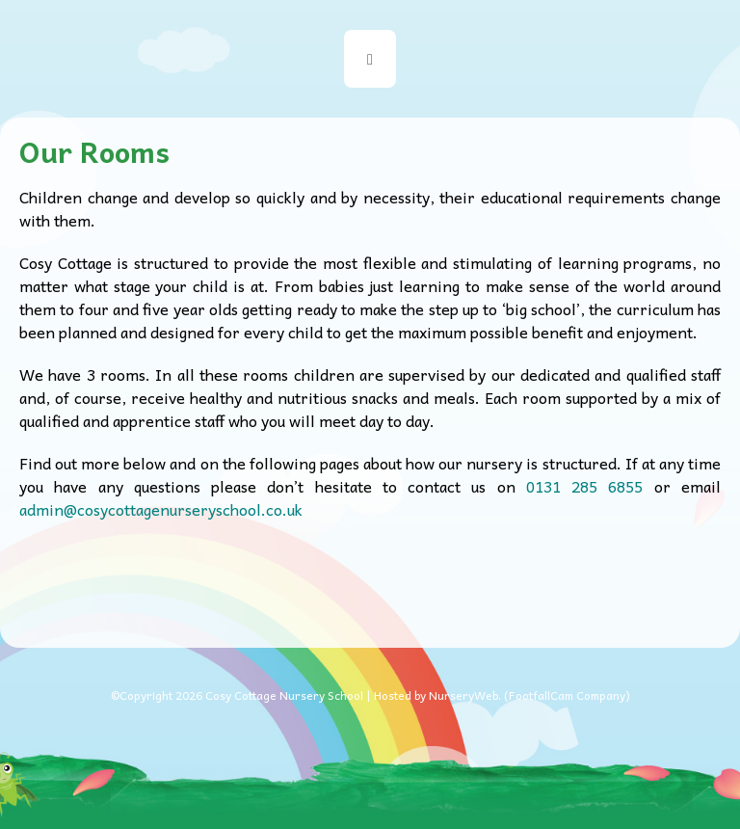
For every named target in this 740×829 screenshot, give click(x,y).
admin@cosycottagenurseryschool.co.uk (161, 508)
